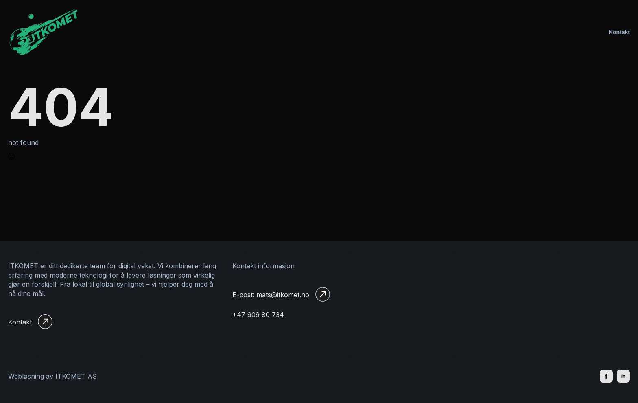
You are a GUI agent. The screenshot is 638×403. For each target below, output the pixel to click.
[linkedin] (623, 376)
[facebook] (606, 376)
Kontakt (619, 32)
